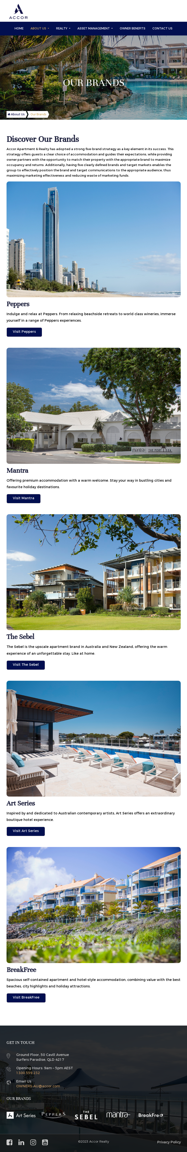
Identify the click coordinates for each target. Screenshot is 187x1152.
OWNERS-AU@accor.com (38, 1086)
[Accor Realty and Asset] (18, 11)
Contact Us (162, 28)
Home (19, 28)
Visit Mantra (23, 498)
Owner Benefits (132, 28)
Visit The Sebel (26, 664)
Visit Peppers (24, 331)
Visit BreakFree (26, 997)
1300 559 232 (28, 1073)
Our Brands (38, 114)
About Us (38, 28)
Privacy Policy (169, 1142)
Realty (62, 28)
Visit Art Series (26, 831)
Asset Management (94, 28)
